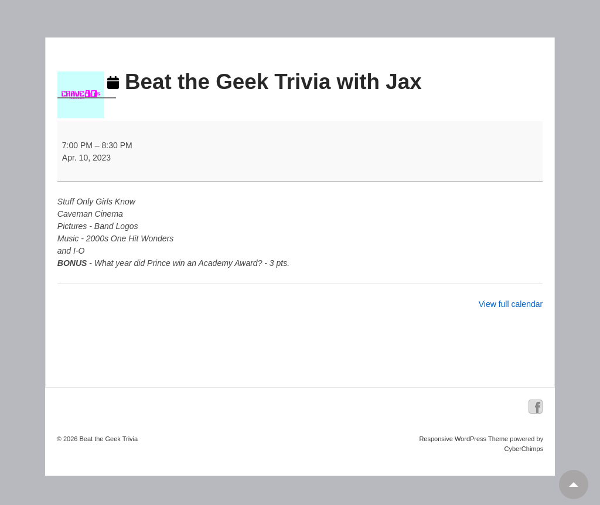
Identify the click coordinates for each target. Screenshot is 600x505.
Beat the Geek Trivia (107, 438)
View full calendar (511, 304)
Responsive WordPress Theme (463, 438)
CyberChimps (524, 448)
